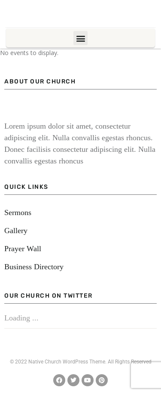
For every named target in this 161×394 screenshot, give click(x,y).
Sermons (17, 212)
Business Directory (34, 266)
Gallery (15, 230)
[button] (80, 38)
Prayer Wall (22, 248)
